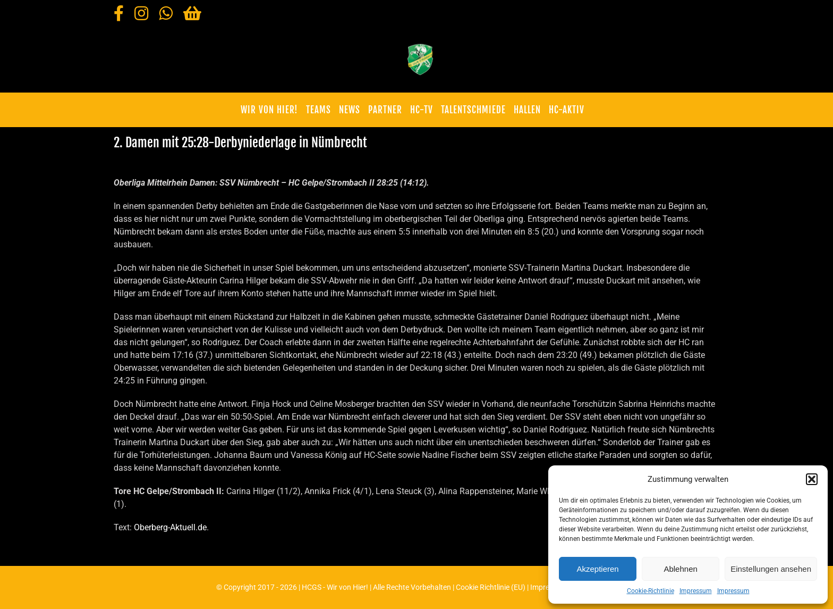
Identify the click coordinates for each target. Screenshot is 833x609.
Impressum (695, 591)
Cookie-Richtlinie (650, 591)
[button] (811, 479)
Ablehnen (680, 568)
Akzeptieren (597, 568)
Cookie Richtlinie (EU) (490, 587)
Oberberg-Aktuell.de (170, 527)
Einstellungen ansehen (770, 568)
